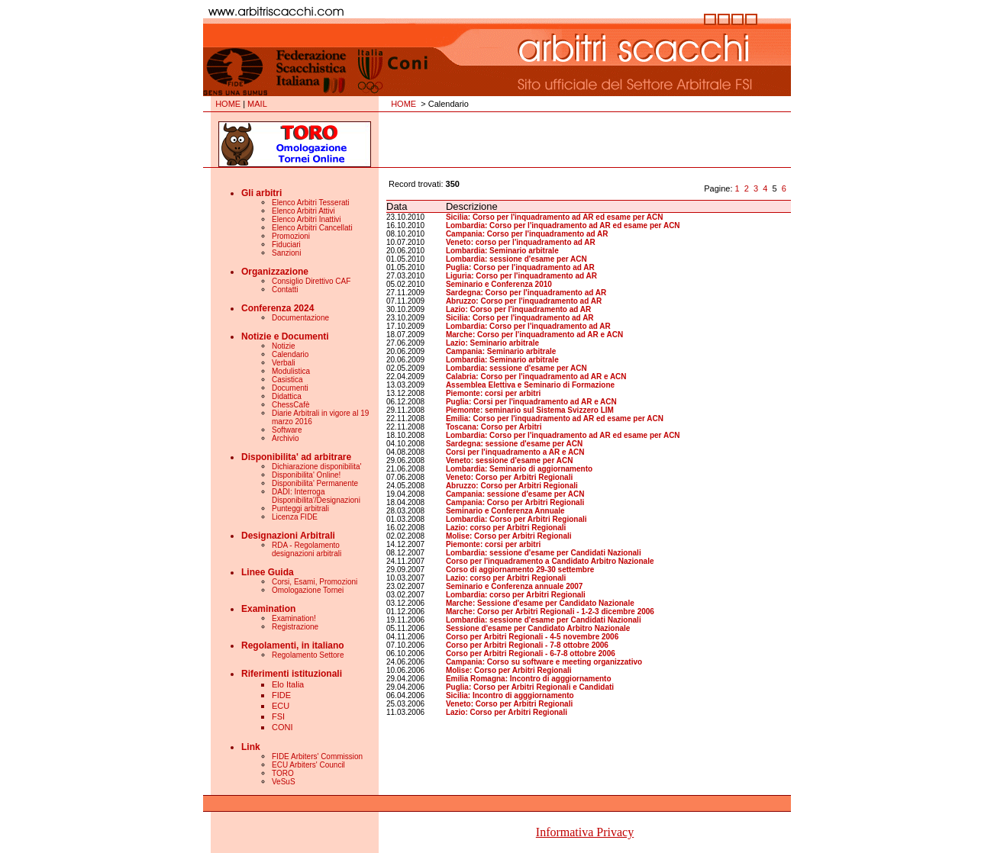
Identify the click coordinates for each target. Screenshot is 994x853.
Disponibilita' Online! (306, 475)
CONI (282, 727)
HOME (227, 103)
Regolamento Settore (308, 655)
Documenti (290, 388)
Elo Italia (288, 684)
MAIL (257, 103)
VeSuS (283, 781)
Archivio (285, 438)
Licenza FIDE (295, 517)
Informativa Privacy (585, 832)
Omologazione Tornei (308, 590)
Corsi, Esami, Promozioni (314, 582)
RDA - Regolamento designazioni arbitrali (306, 549)
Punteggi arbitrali (300, 508)
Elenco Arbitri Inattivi (306, 219)
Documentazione (300, 318)
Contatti (285, 289)
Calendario (290, 354)
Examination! (294, 618)
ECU (280, 705)
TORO (283, 773)
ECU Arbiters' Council (308, 765)
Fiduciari (286, 244)
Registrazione (295, 627)
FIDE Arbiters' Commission (317, 756)
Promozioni (291, 236)
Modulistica (291, 371)
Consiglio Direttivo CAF (311, 281)
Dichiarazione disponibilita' (317, 466)
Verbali (283, 363)
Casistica (287, 379)
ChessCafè (290, 405)
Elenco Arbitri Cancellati (312, 228)
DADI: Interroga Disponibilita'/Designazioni (316, 496)
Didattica (287, 396)
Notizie (283, 346)
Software (287, 430)
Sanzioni (286, 253)
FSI (278, 716)
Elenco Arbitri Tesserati (311, 202)
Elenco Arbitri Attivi (303, 211)
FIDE (281, 695)
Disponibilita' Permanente (315, 483)
